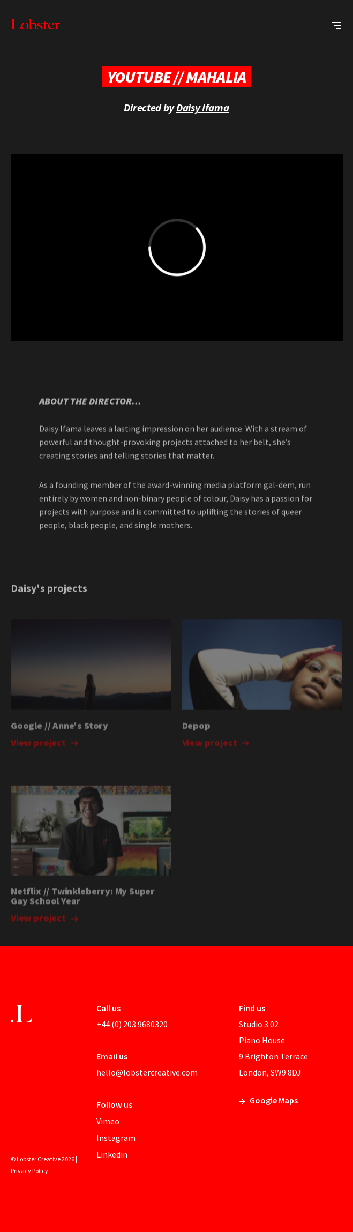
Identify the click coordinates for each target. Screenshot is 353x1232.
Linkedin (111, 1154)
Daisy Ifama (202, 107)
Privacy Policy (29, 1171)
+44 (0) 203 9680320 (132, 1024)
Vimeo (107, 1121)
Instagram (116, 1137)
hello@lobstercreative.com (147, 1072)
